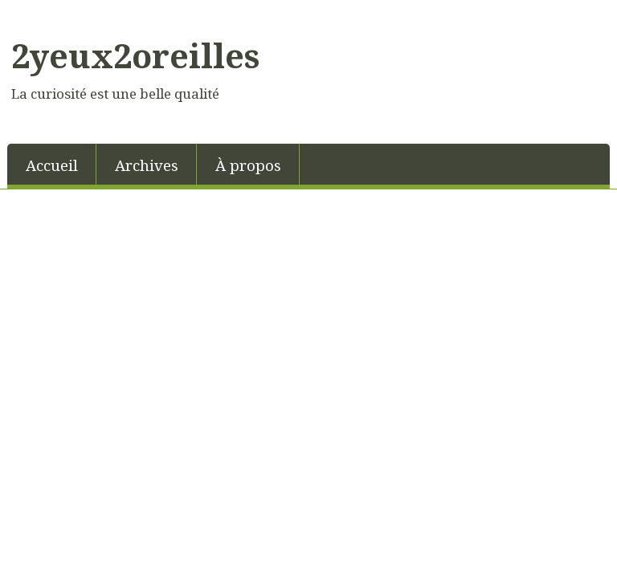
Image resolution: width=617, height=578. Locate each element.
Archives (146, 165)
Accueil (52, 165)
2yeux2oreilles (135, 55)
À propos (248, 165)
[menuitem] (51, 164)
